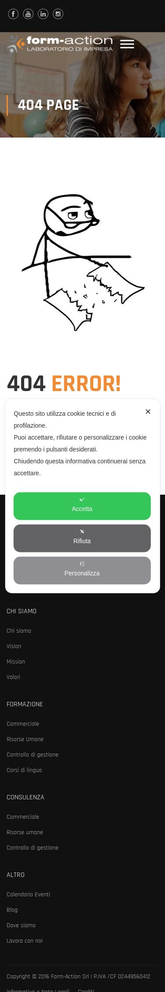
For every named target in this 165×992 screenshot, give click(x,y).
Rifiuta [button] (82, 536)
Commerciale (23, 724)
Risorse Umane (25, 739)
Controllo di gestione (33, 755)
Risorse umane (25, 832)
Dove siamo (21, 925)
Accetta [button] (82, 504)
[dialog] (82, 496)
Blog (12, 910)
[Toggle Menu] (127, 44)
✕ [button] (148, 411)
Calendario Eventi (28, 895)
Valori (13, 677)
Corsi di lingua (24, 770)
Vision (14, 646)
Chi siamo (19, 631)
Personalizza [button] (81, 569)
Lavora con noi (25, 941)
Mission (16, 662)
